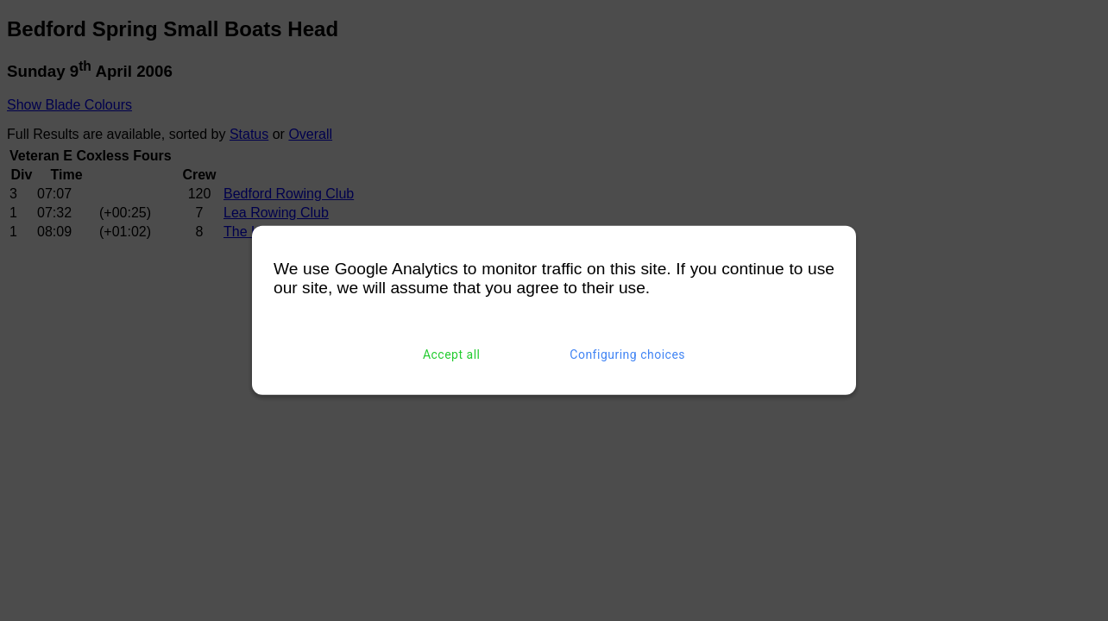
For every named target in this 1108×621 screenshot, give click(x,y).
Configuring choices (627, 354)
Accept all (452, 354)
